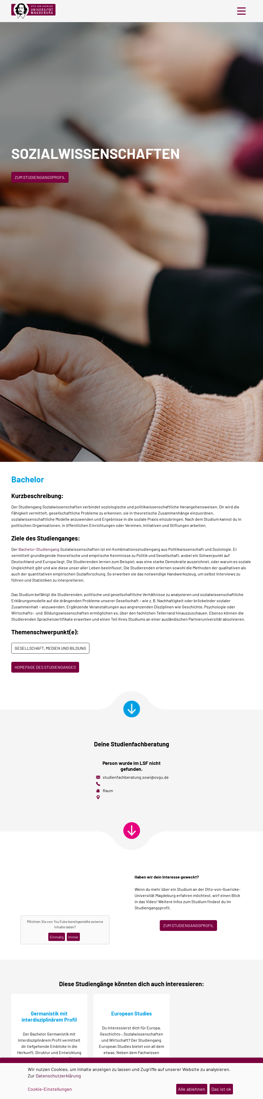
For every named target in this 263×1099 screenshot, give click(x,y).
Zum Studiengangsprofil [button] (40, 177)
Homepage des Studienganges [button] (45, 667)
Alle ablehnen (191, 1089)
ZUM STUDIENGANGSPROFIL (188, 925)
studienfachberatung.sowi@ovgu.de (136, 777)
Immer (73, 937)
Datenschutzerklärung (58, 1075)
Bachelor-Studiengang (38, 549)
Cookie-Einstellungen (50, 1089)
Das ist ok (221, 1089)
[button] (243, 11)
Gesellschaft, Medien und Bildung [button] (50, 648)
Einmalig (56, 937)
